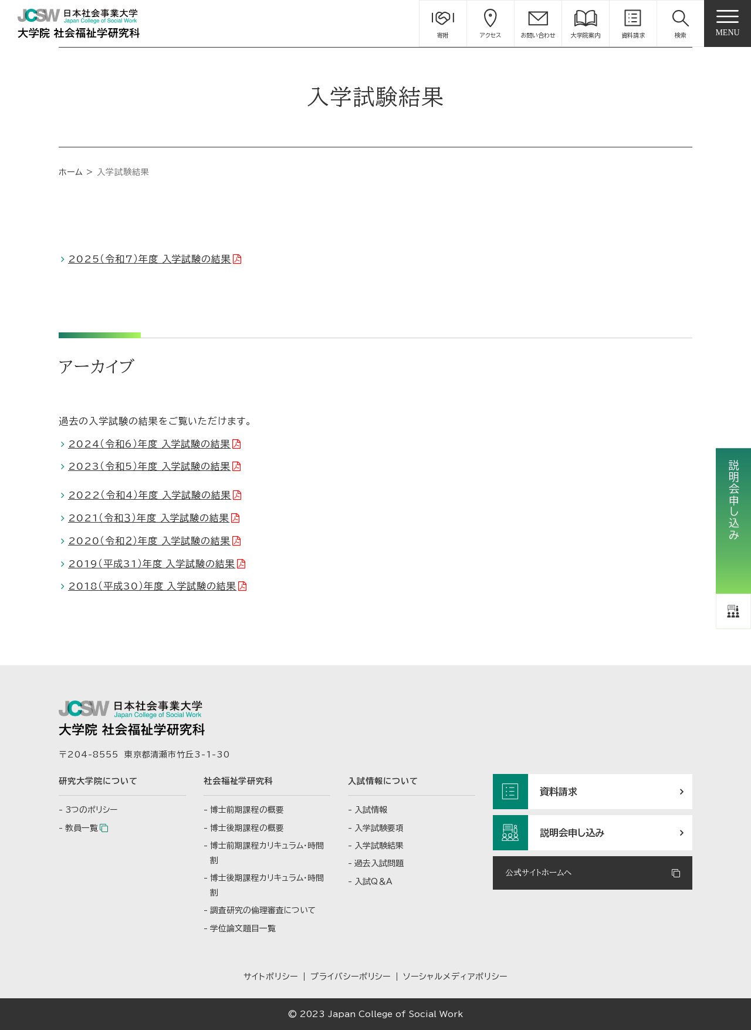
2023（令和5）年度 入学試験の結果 (149, 466)
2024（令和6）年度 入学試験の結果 (149, 444)
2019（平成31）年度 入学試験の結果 (151, 563)
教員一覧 (81, 828)
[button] (680, 23)
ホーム (71, 172)
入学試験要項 (379, 828)
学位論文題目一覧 (243, 928)
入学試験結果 (379, 845)
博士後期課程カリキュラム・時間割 (267, 885)
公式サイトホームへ (538, 873)
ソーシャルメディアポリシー (455, 976)
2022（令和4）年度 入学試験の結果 (149, 495)
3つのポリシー (91, 810)
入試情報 (370, 810)
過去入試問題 (379, 863)
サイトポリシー (270, 976)
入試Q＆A (373, 881)
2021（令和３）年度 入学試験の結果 (148, 518)
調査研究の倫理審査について (263, 910)
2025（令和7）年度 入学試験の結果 (149, 259)
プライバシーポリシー (350, 976)
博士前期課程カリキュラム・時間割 (267, 852)
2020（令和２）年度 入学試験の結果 (149, 541)
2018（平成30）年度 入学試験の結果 (152, 586)
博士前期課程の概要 (247, 810)
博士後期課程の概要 (247, 828)
